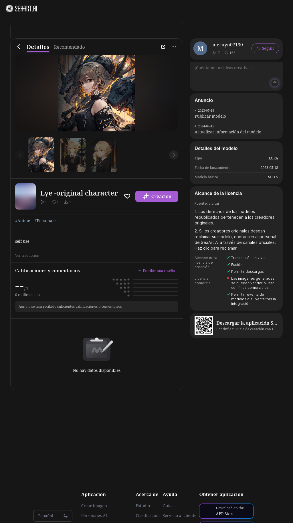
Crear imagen (94, 506)
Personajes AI (94, 515)
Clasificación (148, 515)
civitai (214, 203)
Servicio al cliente (179, 515)
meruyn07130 (227, 45)
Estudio (143, 506)
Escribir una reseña (156, 270)
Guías (168, 506)
